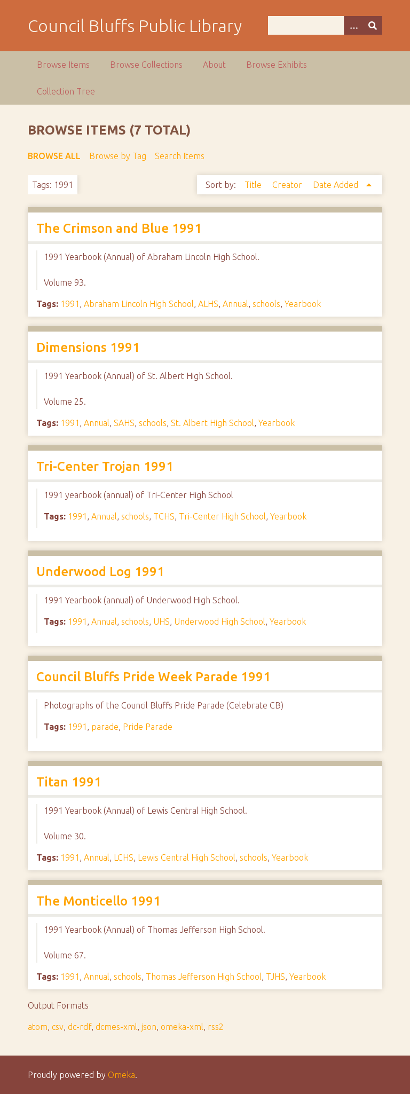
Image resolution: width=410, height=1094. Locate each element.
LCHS (123, 857)
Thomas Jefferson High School (204, 976)
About (214, 64)
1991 (70, 304)
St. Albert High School (212, 423)
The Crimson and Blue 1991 (119, 228)
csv (58, 1027)
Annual (235, 304)
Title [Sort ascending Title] (254, 185)
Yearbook (303, 304)
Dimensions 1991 (88, 347)
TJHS (275, 976)
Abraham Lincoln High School (139, 304)
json (148, 1027)
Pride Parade (147, 726)
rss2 (216, 1027)
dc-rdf (79, 1027)
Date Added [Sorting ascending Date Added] (336, 185)
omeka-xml (182, 1027)
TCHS (164, 516)
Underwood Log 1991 (100, 571)
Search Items (179, 156)
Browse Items (63, 64)
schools (266, 304)
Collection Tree (66, 91)
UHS (161, 621)
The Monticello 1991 (98, 901)
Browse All (54, 156)
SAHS (124, 423)
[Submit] (372, 25)
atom (38, 1027)
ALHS (208, 304)
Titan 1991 (68, 782)
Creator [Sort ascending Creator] (288, 185)
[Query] (325, 25)
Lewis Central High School (186, 857)
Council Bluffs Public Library (135, 25)
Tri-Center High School (222, 516)
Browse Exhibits (276, 64)
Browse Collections (146, 64)
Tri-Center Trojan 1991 (105, 466)
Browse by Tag (117, 156)
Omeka (121, 1075)
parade (105, 726)
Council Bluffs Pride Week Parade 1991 (153, 677)
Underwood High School (219, 621)
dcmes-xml (116, 1027)
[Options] (353, 25)
